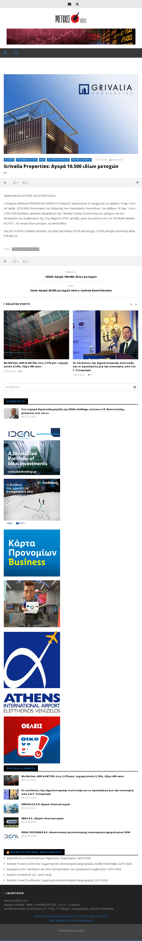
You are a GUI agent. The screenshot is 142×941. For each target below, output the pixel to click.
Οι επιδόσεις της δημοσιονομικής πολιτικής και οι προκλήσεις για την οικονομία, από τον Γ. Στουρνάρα (104, 366)
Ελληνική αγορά (27, 159)
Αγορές (9, 159)
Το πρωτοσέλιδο (58, 159)
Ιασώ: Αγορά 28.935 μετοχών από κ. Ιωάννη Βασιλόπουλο (71, 288)
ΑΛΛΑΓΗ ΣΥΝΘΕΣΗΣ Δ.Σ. (22, 875)
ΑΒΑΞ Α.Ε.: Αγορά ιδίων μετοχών (42, 818)
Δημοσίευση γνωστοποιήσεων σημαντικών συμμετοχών (41, 858)
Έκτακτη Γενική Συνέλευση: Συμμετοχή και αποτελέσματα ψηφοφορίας (50, 880)
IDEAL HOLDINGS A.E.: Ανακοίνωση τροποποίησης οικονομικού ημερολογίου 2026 (75, 832)
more (137, 182)
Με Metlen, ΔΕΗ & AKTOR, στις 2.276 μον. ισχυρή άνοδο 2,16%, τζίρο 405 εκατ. (36, 364)
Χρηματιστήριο (81, 159)
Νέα (42, 159)
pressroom (117, 159)
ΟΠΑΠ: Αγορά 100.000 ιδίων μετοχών (71, 275)
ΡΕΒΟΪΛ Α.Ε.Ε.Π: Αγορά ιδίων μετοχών (45, 804)
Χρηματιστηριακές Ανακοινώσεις (36, 852)
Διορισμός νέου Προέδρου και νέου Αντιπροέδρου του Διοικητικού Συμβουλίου (57, 869)
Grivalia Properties (26, 249)
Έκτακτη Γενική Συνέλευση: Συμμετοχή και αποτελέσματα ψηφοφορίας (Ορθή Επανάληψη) (62, 863)
